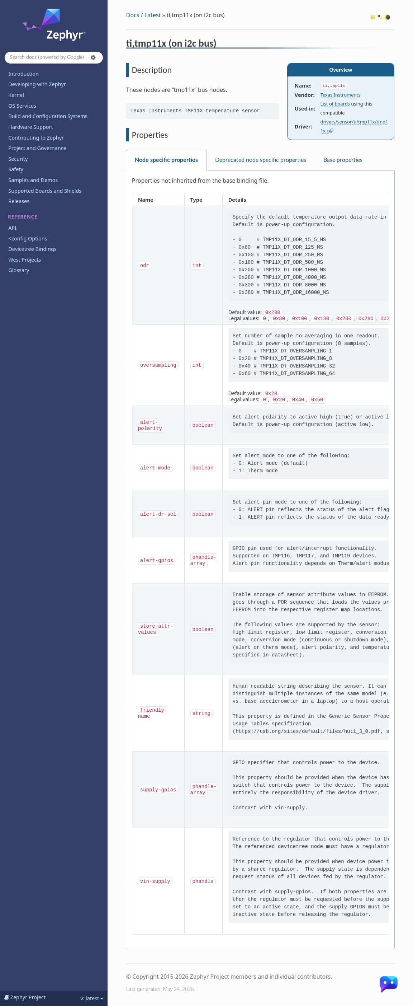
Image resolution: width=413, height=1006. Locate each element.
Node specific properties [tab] (166, 160)
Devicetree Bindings (32, 248)
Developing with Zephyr (37, 84)
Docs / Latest (143, 15)
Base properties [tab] (342, 160)
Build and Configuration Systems (47, 116)
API (12, 227)
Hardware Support (30, 126)
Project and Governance (37, 148)
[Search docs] (54, 58)
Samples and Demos (33, 180)
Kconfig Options (27, 238)
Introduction (23, 73)
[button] (93, 57)
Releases (18, 201)
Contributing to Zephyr (36, 137)
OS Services (22, 105)
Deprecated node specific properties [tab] (260, 160)
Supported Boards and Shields (44, 190)
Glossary (18, 270)
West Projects (24, 259)
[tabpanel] (260, 559)
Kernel (16, 95)
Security (18, 158)
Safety (15, 169)
